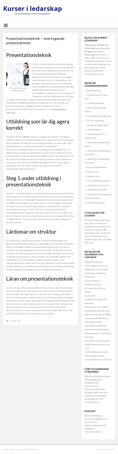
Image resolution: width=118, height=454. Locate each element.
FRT (113, 449)
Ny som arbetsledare (97, 167)
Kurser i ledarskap (32, 8)
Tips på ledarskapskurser (99, 180)
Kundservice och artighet (97, 307)
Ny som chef (93, 171)
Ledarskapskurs (94, 129)
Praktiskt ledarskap (94, 262)
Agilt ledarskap (94, 90)
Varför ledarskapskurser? (96, 265)
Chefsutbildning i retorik (96, 352)
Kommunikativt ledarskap (99, 116)
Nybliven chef (93, 176)
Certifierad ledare (95, 103)
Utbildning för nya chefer (96, 269)
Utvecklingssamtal (95, 202)
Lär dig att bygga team (97, 125)
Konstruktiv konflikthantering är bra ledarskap (96, 299)
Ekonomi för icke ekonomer (97, 340)
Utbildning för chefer (97, 189)
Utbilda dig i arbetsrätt (97, 185)
